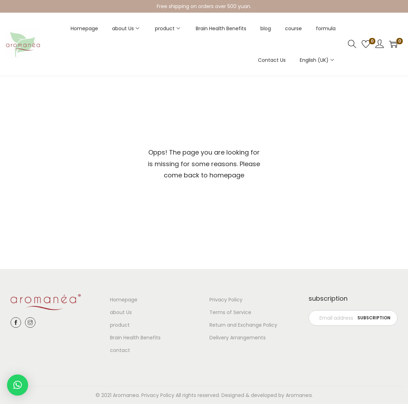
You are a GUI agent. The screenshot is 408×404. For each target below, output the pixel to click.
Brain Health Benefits (135, 337)
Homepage (123, 299)
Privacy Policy (225, 299)
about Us (121, 312)
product (120, 324)
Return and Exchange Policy (243, 324)
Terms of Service (230, 312)
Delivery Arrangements (237, 337)
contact (120, 350)
